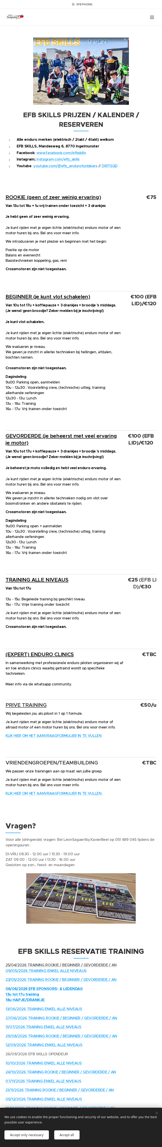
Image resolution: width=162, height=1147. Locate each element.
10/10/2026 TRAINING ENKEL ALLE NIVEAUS (44, 1063)
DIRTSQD (110, 166)
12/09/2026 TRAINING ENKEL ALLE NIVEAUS (44, 1045)
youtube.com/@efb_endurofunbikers (65, 166)
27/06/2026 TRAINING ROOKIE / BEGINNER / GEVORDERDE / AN (61, 1018)
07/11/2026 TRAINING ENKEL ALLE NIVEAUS (43, 1081)
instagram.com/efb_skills (57, 159)
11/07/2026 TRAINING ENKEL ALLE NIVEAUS (43, 1027)
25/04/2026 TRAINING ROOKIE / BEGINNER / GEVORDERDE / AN (61, 965)
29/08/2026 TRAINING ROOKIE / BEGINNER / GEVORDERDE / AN (61, 1036)
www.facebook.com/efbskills (61, 153)
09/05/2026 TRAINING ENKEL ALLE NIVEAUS (46, 970)
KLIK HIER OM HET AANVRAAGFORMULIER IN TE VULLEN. (54, 736)
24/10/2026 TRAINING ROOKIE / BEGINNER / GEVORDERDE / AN (61, 1072)
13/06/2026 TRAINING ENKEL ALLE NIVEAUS (44, 1009)
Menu (152, 17)
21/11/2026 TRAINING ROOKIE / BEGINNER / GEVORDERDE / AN (60, 1090)
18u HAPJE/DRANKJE (25, 999)
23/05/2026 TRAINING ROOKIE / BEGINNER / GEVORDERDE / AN (61, 979)
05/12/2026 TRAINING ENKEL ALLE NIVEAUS (44, 1099)
